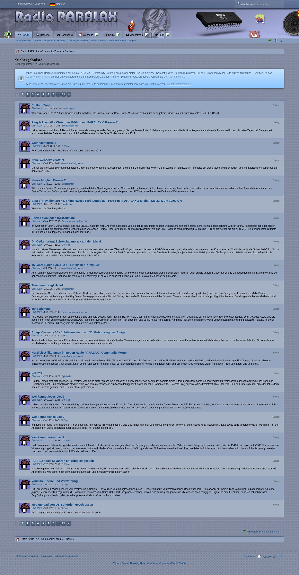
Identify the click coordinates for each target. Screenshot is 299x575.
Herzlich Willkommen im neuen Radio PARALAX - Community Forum (79, 352)
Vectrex (37, 373)
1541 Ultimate (41, 308)
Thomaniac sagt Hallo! (47, 285)
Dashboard (65, 35)
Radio (109, 35)
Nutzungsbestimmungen (66, 556)
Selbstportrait (68, 184)
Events (64, 336)
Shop (160, 35)
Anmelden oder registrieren (31, 3)
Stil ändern (249, 556)
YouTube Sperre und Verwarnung (55, 481)
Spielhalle (66, 376)
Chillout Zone (41, 105)
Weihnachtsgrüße (44, 142)
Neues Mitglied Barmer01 (49, 180)
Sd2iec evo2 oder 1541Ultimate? (54, 218)
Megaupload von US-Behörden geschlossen (62, 504)
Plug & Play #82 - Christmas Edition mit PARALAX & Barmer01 (75, 122)
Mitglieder (43, 34)
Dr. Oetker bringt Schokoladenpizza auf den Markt (66, 241)
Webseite (86, 34)
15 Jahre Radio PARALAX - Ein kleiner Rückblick (65, 265)
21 (63, 94)
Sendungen (68, 108)
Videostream (135, 35)
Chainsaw (37, 108)
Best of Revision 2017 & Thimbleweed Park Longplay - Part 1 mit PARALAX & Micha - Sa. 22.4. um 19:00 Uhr (107, 200)
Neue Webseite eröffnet (48, 160)
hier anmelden (176, 76)
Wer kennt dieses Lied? (48, 396)
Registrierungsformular (37, 76)
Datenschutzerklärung (27, 556)
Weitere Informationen (179, 84)
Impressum (46, 556)
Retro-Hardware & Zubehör (74, 221)
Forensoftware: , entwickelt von (149, 563)
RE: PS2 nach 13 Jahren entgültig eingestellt (63, 460)
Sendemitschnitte (70, 126)
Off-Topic (66, 146)
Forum (23, 35)
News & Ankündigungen (72, 163)
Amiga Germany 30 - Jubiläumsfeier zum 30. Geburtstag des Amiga (78, 332)
